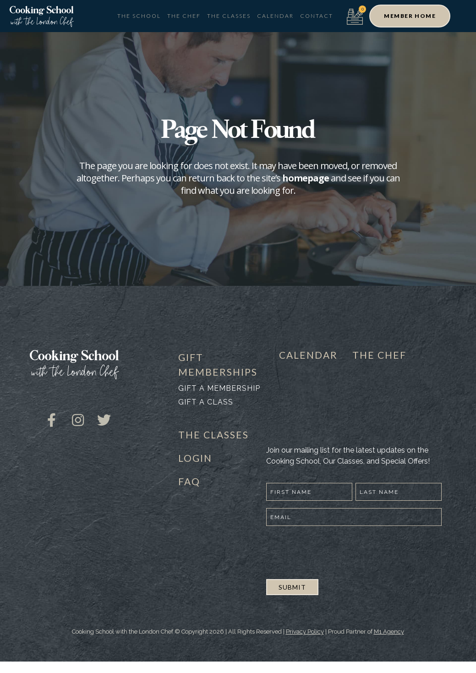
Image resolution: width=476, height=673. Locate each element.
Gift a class (205, 402)
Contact (316, 15)
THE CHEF (379, 355)
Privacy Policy (305, 631)
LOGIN (195, 458)
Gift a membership (219, 388)
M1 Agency (389, 631)
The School (139, 15)
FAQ (189, 481)
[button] (409, 16)
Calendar (275, 15)
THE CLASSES (213, 434)
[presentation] (335, 551)
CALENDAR (308, 355)
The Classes (229, 15)
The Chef (184, 15)
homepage (305, 178)
